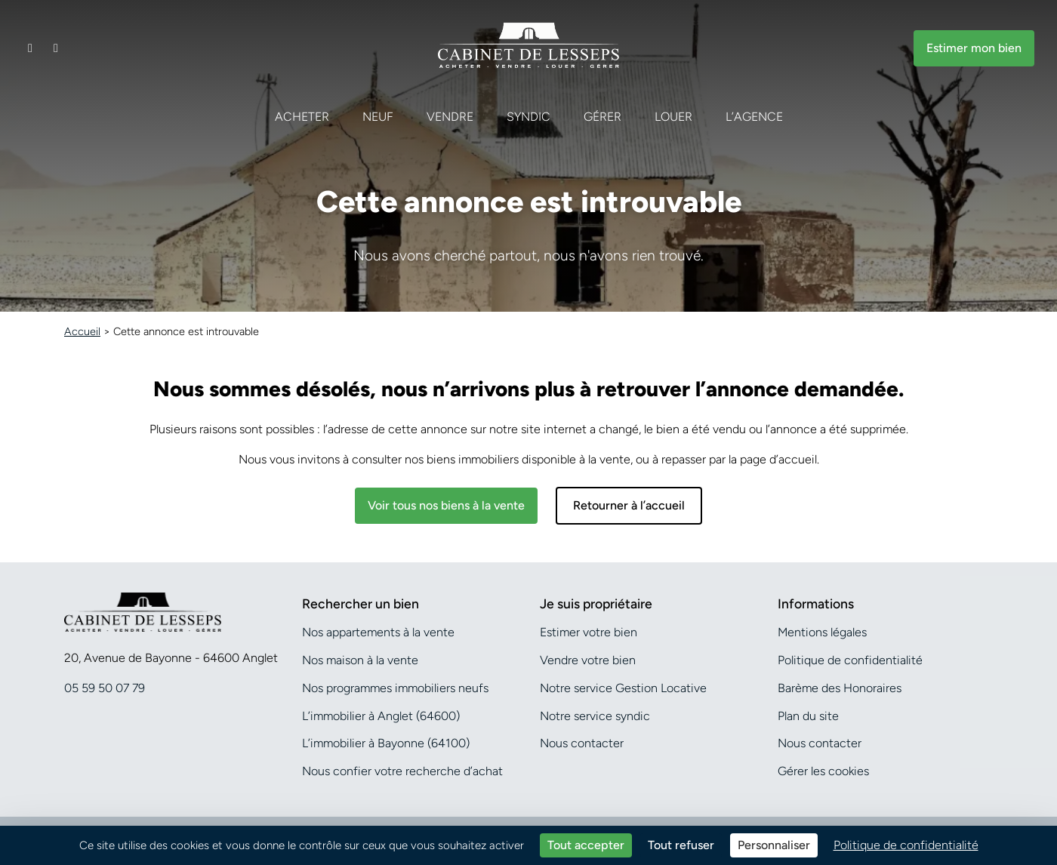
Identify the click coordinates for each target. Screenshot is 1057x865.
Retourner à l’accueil (629, 505)
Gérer (602, 116)
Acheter (302, 116)
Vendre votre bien (588, 660)
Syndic (528, 116)
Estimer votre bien (588, 632)
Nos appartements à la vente (378, 632)
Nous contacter (582, 743)
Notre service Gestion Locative (623, 688)
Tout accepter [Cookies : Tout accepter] (585, 845)
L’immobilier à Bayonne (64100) (386, 743)
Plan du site (808, 716)
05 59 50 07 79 (104, 688)
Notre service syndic (595, 716)
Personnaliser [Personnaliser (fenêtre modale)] (774, 845)
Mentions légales (822, 632)
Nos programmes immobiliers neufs (395, 688)
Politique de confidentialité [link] (906, 845)
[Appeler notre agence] (55, 48)
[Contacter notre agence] (30, 48)
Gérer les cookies (823, 771)
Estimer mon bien (974, 48)
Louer (673, 116)
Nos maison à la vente (360, 660)
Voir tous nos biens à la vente (446, 505)
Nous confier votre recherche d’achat (402, 771)
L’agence (754, 116)
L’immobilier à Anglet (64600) (381, 716)
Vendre (450, 116)
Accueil (82, 331)
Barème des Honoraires (839, 688)
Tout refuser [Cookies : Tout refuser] (681, 845)
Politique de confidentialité (850, 660)
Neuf (377, 116)
